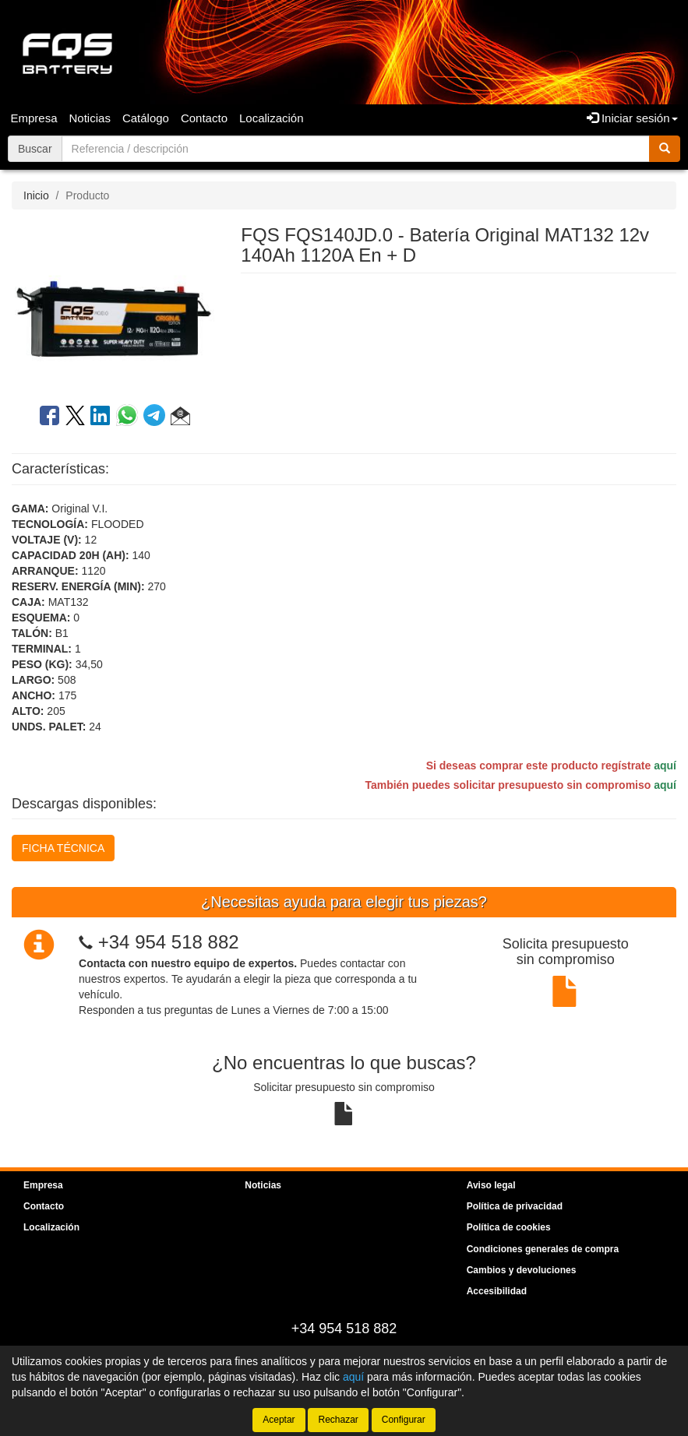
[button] (180, 418)
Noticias (90, 118)
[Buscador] (356, 149)
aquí (665, 765)
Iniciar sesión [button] (632, 118)
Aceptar (279, 1419)
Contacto (204, 118)
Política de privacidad (515, 1206)
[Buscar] (664, 149)
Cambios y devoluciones (522, 1270)
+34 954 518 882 (168, 941)
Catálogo (145, 118)
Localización (271, 118)
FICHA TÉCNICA (63, 848)
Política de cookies (509, 1227)
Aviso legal (491, 1185)
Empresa (34, 118)
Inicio (36, 195)
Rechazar (338, 1419)
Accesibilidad (497, 1291)
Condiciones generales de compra (543, 1249)
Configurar (403, 1419)
